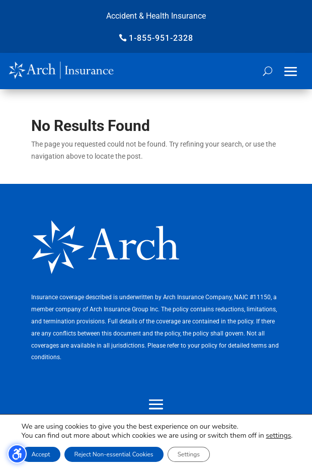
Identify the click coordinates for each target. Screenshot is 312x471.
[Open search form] (267, 71)
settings (278, 435)
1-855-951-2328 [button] (161, 38)
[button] (291, 71)
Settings (189, 454)
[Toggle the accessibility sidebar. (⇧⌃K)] (17, 453)
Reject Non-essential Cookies (113, 454)
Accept (40, 454)
